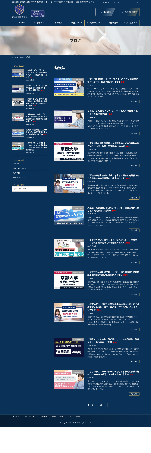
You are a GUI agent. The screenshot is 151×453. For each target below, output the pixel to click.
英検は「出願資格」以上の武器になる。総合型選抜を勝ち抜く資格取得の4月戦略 (36, 132)
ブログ (69, 417)
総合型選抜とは (19, 178)
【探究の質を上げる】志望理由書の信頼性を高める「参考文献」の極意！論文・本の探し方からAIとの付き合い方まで (113, 307)
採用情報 (53, 417)
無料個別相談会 (130, 12)
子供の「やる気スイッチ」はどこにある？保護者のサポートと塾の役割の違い (36, 88)
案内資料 (105, 12)
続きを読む (134, 101)
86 (101, 405)
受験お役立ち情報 (19, 168)
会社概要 (44, 417)
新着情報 (16, 173)
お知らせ (16, 164)
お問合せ (77, 417)
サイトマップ (106, 2)
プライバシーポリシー (31, 417)
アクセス (61, 417)
